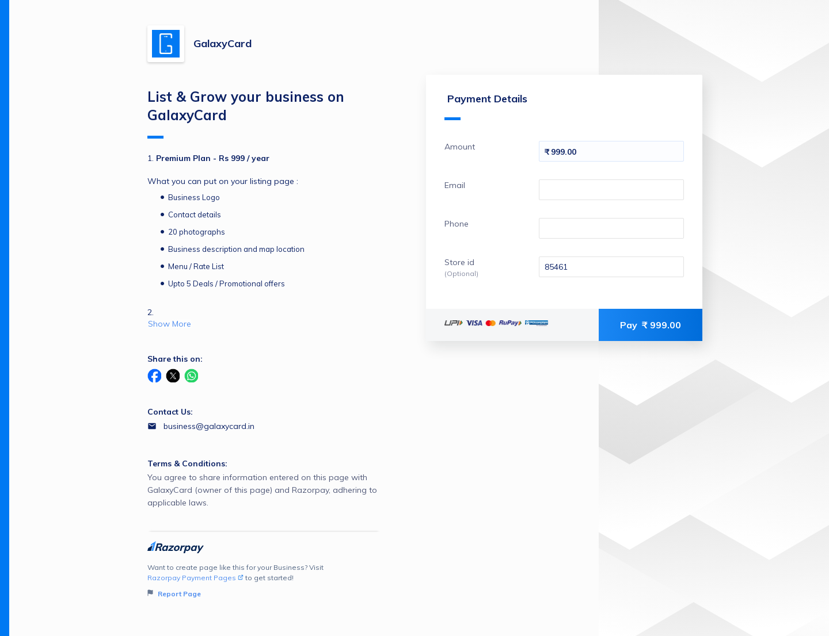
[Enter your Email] (611, 189)
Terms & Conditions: (187, 463)
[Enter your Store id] (611, 266)
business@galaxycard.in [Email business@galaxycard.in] (208, 426)
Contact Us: (170, 412)
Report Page (174, 593)
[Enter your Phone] (611, 228)
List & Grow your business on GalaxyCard (245, 113)
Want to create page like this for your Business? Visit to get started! (264, 581)
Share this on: (175, 359)
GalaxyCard (222, 43)
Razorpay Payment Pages (195, 577)
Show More (169, 324)
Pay (650, 325)
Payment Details (485, 106)
